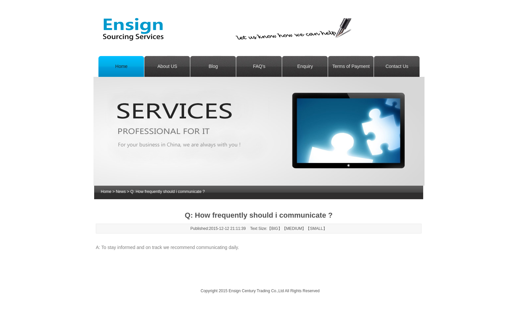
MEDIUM (294, 228)
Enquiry (305, 66)
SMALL (316, 228)
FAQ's (259, 66)
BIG (274, 228)
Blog (213, 66)
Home (121, 66)
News (121, 191)
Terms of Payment (351, 66)
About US (167, 66)
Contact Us (397, 66)
